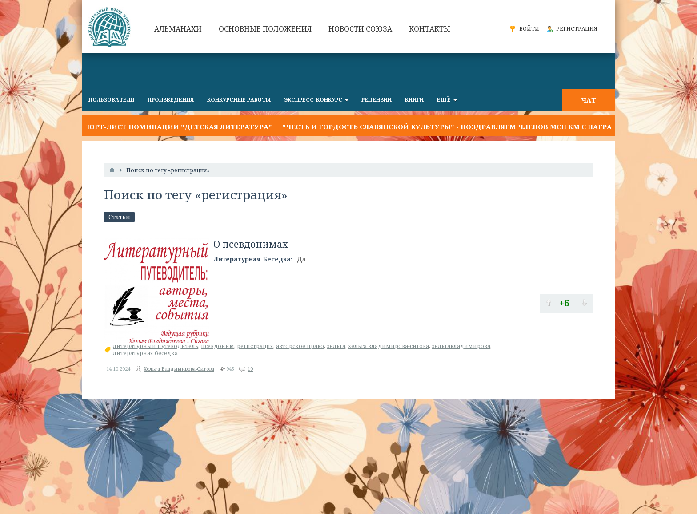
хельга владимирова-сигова (388, 346)
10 (250, 368)
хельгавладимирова (461, 346)
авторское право (300, 346)
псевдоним (217, 346)
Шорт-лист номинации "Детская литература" (177, 126)
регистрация (255, 346)
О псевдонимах (250, 244)
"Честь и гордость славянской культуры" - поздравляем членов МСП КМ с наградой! (456, 126)
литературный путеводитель (155, 346)
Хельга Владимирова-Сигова (179, 368)
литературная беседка (145, 353)
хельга (336, 346)
